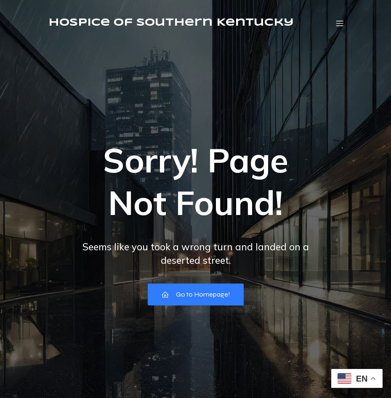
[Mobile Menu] (340, 23)
